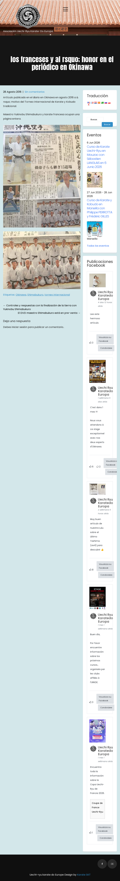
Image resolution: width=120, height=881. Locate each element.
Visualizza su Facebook (105, 339)
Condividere (106, 348)
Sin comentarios (35, 92)
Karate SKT (84, 874)
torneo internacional (57, 295)
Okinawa (21, 295)
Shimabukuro (35, 295)
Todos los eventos (98, 246)
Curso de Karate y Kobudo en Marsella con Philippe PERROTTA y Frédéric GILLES (99, 208)
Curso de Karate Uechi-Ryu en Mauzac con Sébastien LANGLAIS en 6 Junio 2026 (98, 156)
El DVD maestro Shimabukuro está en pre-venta (49, 313)
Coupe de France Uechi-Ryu (97, 807)
